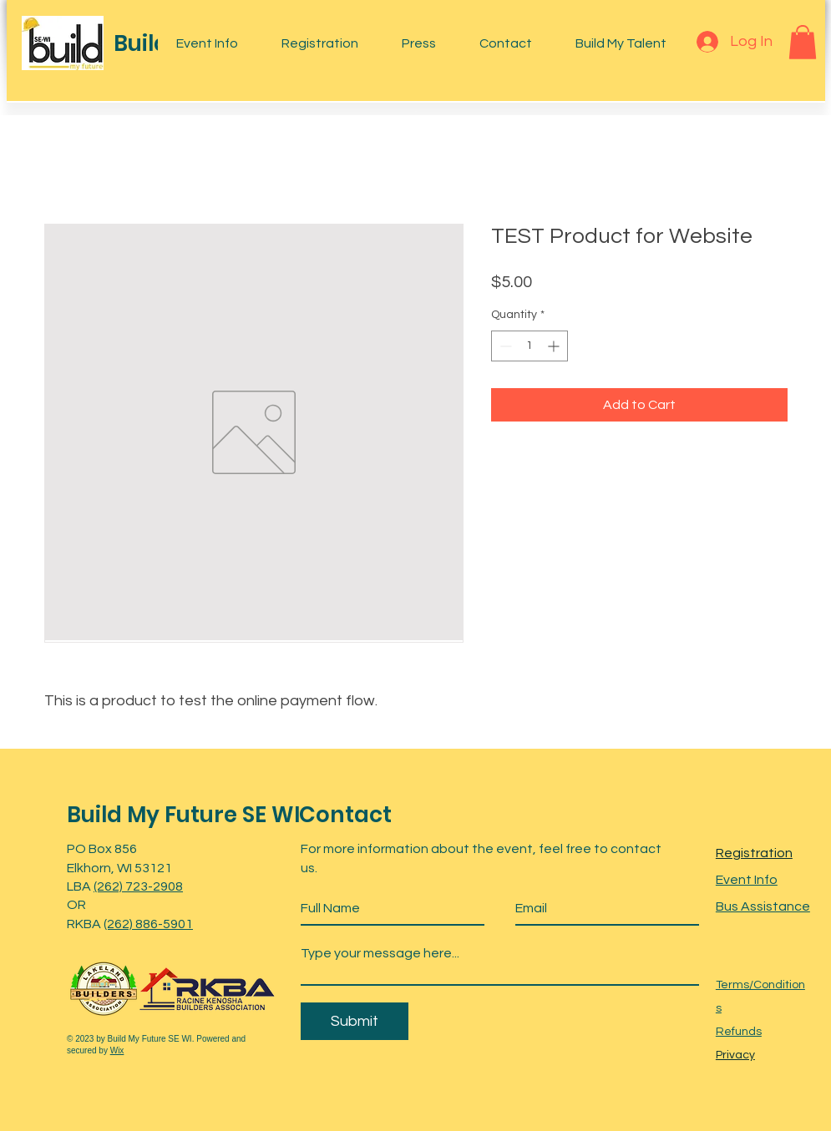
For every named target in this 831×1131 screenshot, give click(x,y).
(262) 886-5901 (148, 924)
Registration (754, 853)
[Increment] (555, 346)
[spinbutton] (529, 346)
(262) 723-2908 (138, 886)
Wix (117, 1050)
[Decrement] (504, 346)
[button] (802, 42)
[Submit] (354, 1021)
